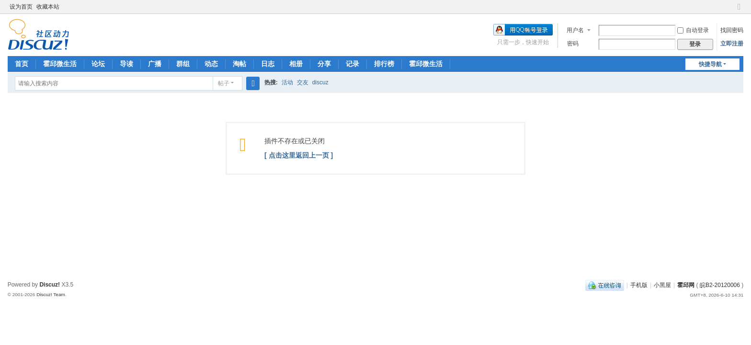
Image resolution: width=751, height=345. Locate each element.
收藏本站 (47, 6)
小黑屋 (662, 285)
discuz (320, 82)
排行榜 (384, 64)
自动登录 (693, 30)
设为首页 (21, 6)
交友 (302, 82)
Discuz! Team (50, 294)
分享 (324, 64)
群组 (183, 64)
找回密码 (731, 30)
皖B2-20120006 (720, 285)
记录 (352, 64)
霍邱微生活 (60, 64)
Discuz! (49, 284)
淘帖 (239, 64)
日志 (267, 64)
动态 (211, 64)
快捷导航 (710, 64)
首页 (21, 64)
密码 (573, 43)
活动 (287, 82)
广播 (154, 64)
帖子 (223, 83)
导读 (126, 64)
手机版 (639, 285)
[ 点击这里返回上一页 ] (298, 155)
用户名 (575, 30)
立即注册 (731, 43)
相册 (296, 64)
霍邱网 (685, 285)
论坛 (98, 64)
